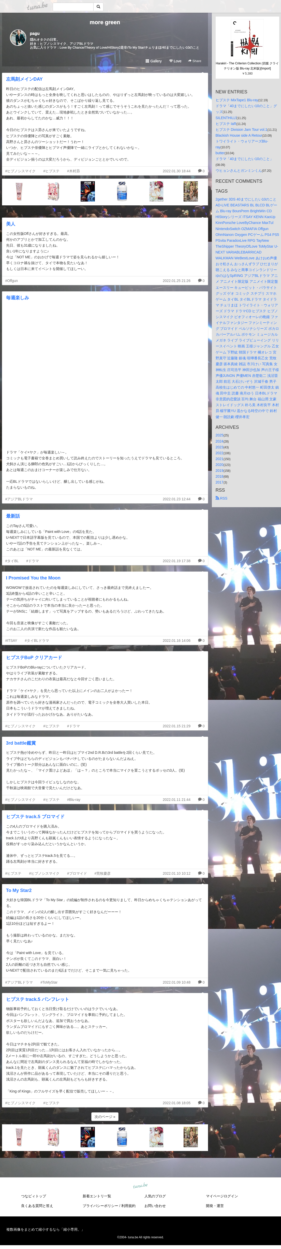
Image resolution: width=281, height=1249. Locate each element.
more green (105, 22)
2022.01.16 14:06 (176, 640)
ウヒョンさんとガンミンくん (239, 170)
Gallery (153, 61)
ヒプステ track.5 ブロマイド (35, 816)
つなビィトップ (33, 1196)
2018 (220, 476)
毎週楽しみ (17, 297)
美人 (10, 223)
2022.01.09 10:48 (176, 982)
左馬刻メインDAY (24, 79)
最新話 (13, 516)
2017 (220, 482)
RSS (222, 498)
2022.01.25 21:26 (176, 281)
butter (220, 153)
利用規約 (128, 1206)
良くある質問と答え (37, 1206)
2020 (220, 465)
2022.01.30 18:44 (176, 171)
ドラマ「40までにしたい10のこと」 (244, 159)
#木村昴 (73, 171)
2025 (220, 435)
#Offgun (11, 281)
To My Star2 (19, 890)
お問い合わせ (155, 1206)
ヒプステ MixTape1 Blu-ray (237, 100)
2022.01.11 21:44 (176, 800)
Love (175, 61)
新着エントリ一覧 (97, 1196)
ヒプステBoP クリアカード (34, 657)
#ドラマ (32, 561)
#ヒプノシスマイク (20, 171)
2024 (220, 441)
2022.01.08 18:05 (176, 1103)
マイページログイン (222, 1196)
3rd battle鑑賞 (21, 743)
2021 (220, 459)
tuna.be (140, 1185)
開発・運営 (215, 1206)
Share (194, 61)
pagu (35, 33)
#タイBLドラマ (37, 640)
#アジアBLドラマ (19, 499)
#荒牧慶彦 (103, 873)
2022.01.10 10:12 (176, 873)
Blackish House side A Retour (239, 135)
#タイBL (12, 561)
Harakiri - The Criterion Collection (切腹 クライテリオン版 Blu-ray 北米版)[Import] (247, 66)
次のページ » (105, 1117)
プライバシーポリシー (100, 1206)
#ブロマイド (77, 873)
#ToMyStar (48, 982)
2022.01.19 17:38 (176, 561)
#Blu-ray (73, 800)
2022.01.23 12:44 (176, 499)
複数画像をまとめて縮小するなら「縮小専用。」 (45, 1229)
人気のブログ (155, 1196)
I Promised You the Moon (33, 577)
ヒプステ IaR (226, 124)
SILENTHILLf (226, 118)
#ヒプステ (51, 171)
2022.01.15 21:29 (176, 726)
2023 (220, 447)
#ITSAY (11, 640)
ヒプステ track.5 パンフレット (37, 999)
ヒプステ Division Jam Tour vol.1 (242, 129)
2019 (220, 471)
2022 (220, 453)
